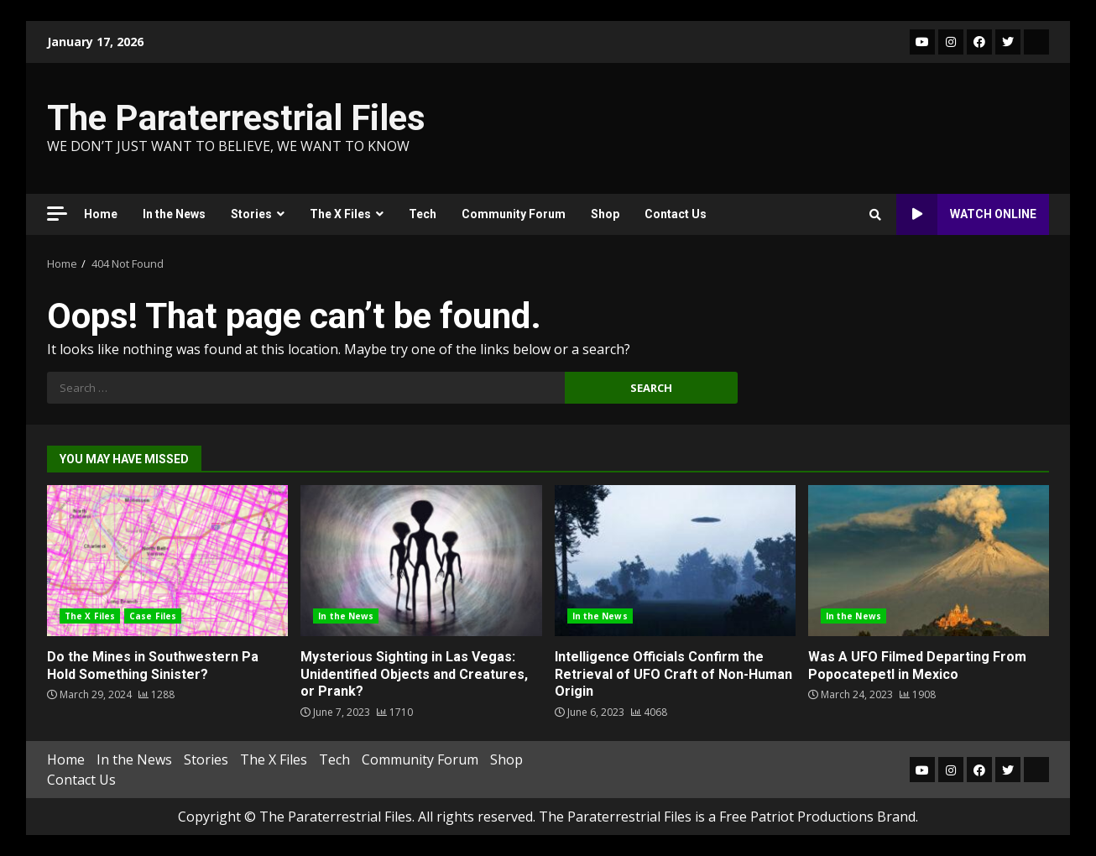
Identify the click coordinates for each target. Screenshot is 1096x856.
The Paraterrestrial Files (236, 117)
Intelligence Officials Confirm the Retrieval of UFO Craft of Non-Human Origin (675, 560)
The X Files (340, 214)
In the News (174, 214)
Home (100, 214)
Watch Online (966, 214)
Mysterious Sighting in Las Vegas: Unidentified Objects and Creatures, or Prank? (420, 560)
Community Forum (514, 214)
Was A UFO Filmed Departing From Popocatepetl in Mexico (928, 560)
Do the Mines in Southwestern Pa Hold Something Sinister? (167, 560)
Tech (422, 214)
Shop (605, 214)
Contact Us (676, 214)
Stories (251, 214)
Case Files (152, 616)
